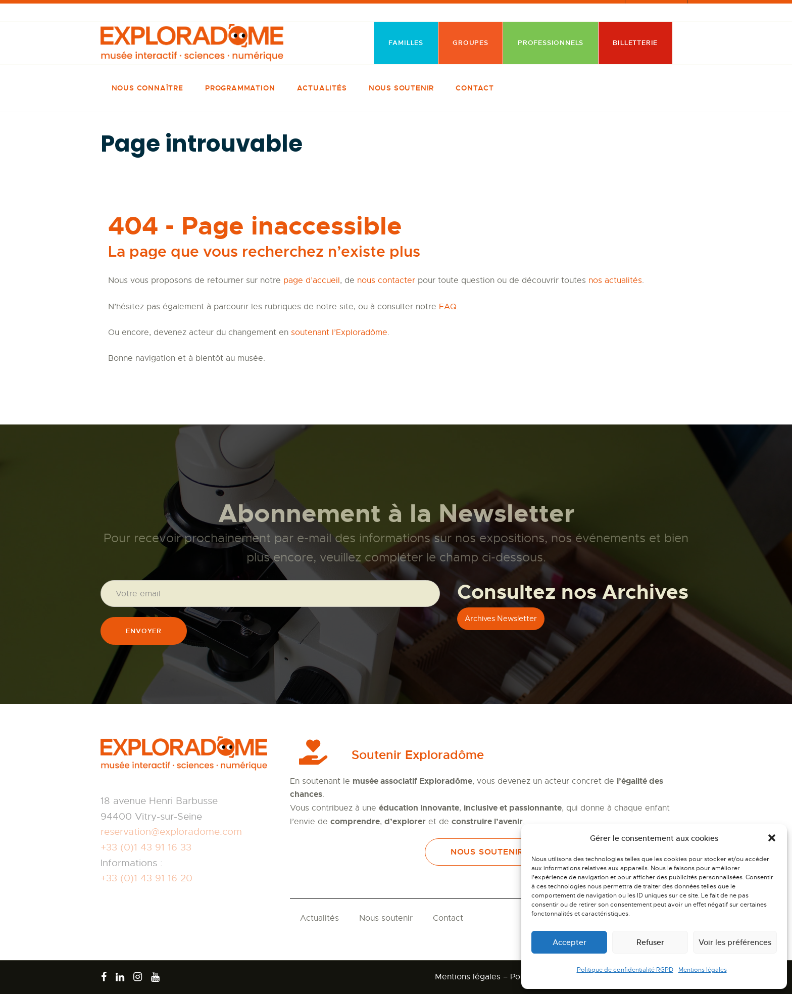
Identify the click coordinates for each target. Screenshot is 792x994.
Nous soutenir (386, 918)
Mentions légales (702, 970)
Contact (448, 918)
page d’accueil (311, 280)
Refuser (650, 942)
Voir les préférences (735, 942)
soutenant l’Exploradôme (339, 332)
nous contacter (386, 280)
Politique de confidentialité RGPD (625, 970)
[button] (772, 838)
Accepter (569, 942)
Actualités (319, 918)
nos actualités (615, 280)
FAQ (448, 307)
